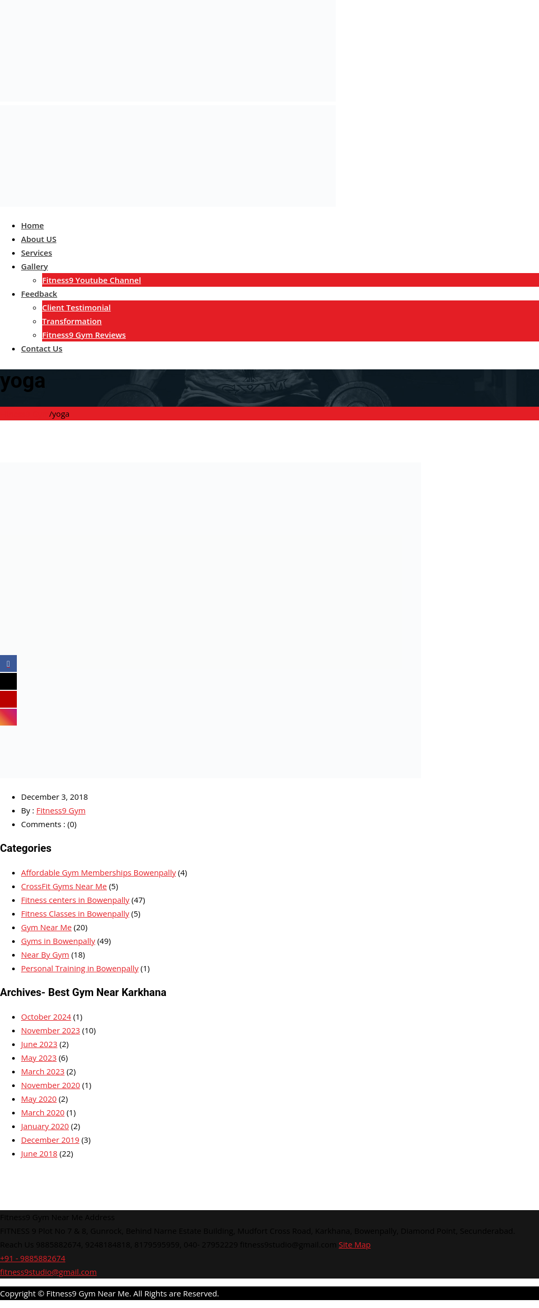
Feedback (39, 293)
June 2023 (39, 1044)
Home (32, 225)
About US (38, 239)
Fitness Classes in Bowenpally (75, 913)
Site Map (355, 1244)
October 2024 (46, 1016)
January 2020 (45, 1126)
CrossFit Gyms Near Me (64, 886)
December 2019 (50, 1139)
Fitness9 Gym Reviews (84, 334)
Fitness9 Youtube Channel (91, 280)
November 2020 (50, 1085)
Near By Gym (45, 954)
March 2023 (43, 1071)
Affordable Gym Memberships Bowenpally (98, 872)
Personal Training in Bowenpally (79, 968)
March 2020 (43, 1112)
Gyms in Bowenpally (58, 940)
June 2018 (39, 1153)
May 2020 (39, 1098)
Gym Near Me (46, 927)
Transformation (72, 321)
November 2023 (50, 1030)
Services (36, 252)
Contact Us (42, 348)
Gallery (34, 266)
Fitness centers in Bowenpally (75, 899)
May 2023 (39, 1057)
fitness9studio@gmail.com (48, 1271)
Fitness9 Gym (61, 810)
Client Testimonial (76, 307)
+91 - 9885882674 (32, 1258)
